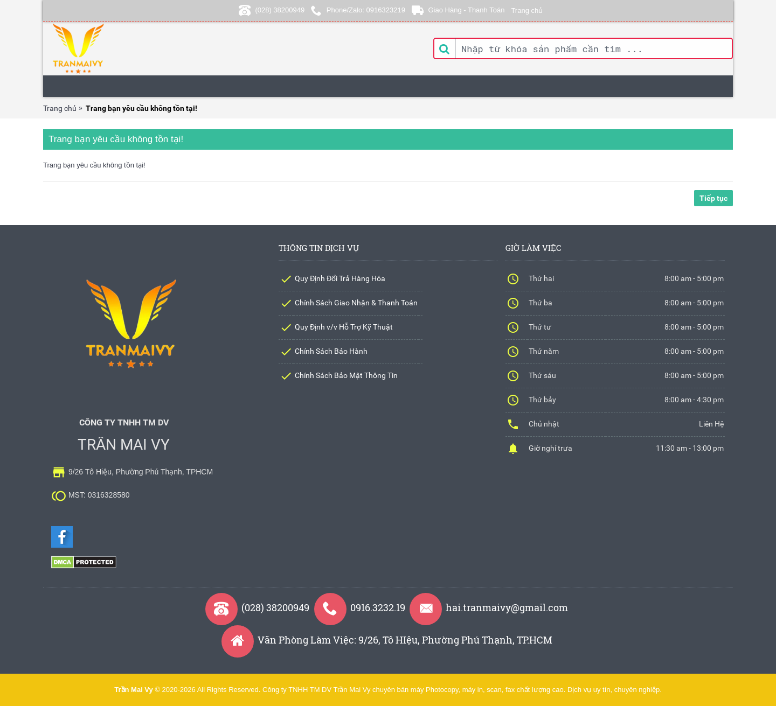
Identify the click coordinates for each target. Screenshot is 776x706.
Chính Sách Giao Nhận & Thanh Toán (356, 302)
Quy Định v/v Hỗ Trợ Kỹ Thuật (344, 327)
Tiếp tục (713, 198)
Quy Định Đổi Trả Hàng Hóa (340, 278)
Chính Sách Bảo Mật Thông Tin (346, 375)
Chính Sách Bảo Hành (331, 351)
